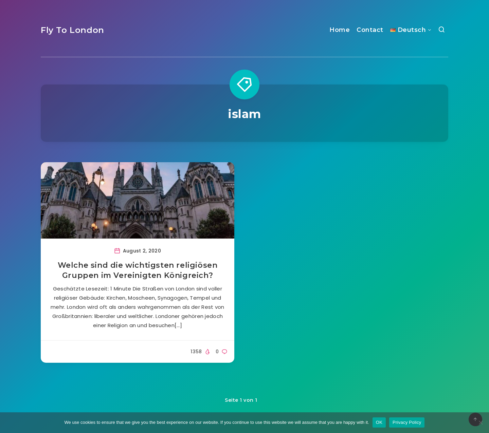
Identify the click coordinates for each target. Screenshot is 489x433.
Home (339, 30)
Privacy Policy (407, 422)
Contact (370, 30)
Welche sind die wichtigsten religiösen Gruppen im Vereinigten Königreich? (138, 270)
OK (379, 422)
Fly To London (72, 30)
